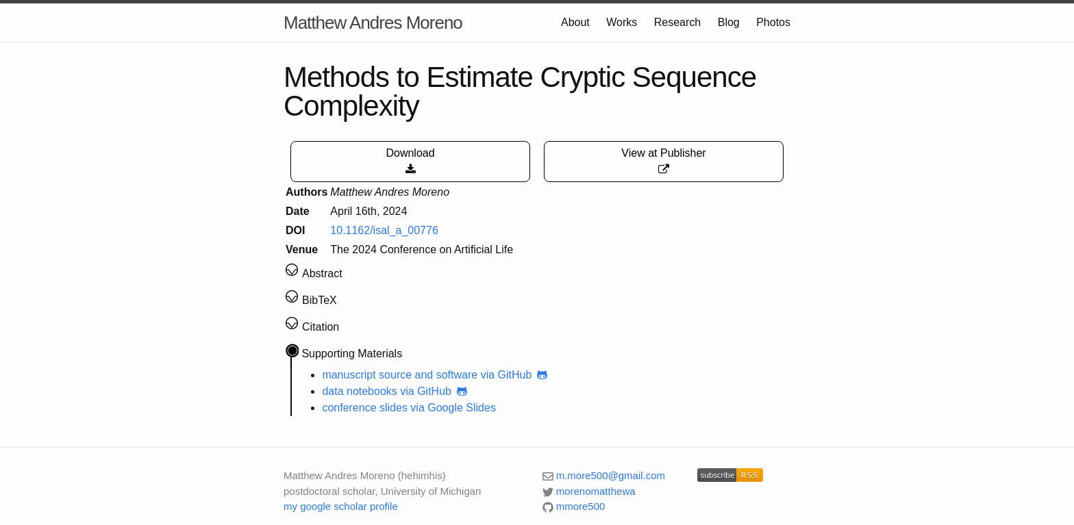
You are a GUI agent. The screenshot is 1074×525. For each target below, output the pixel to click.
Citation (320, 327)
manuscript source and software (399, 375)
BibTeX (319, 300)
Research (677, 22)
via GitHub (516, 375)
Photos (773, 22)
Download (410, 161)
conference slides (365, 407)
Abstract (322, 273)
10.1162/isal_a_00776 (384, 230)
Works (621, 22)
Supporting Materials (351, 353)
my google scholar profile (341, 506)
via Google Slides (453, 407)
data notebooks (359, 391)
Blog (729, 22)
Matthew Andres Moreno (373, 22)
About (575, 22)
